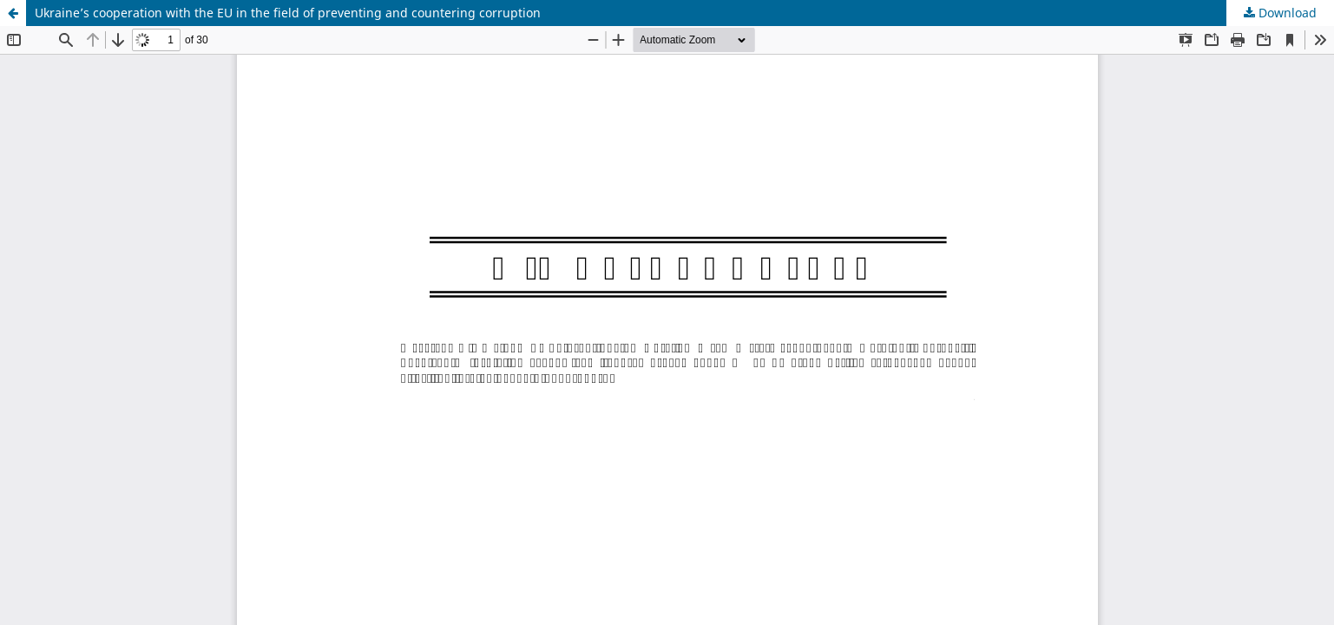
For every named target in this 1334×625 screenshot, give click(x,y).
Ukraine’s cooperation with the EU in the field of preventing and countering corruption (288, 12)
